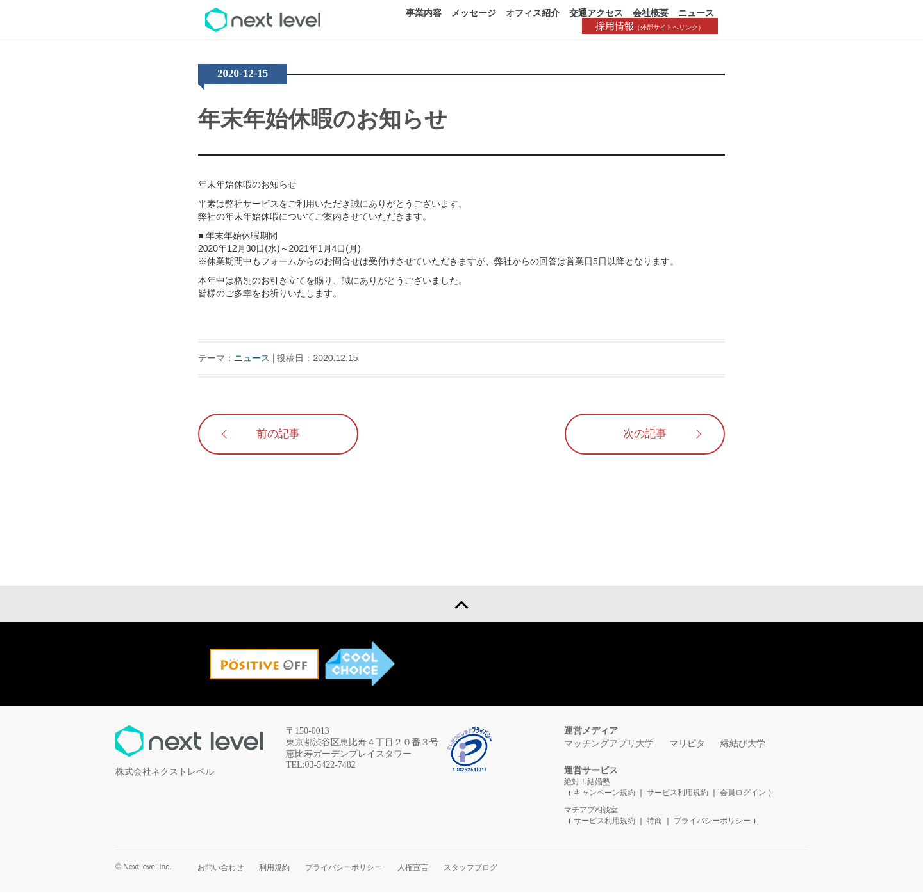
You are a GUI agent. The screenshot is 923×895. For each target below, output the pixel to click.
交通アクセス (596, 13)
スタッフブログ (470, 870)
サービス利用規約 (678, 795)
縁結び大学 (742, 746)
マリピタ (687, 746)
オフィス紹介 (533, 13)
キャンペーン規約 (604, 795)
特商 (654, 823)
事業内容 (424, 13)
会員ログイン (743, 795)
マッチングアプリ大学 (609, 746)
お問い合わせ (220, 870)
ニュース (696, 13)
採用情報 (653, 25)
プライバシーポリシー (712, 823)
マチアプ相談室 (591, 812)
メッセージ (473, 13)
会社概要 (651, 13)
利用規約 (274, 870)
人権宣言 (412, 870)
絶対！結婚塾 (587, 784)
